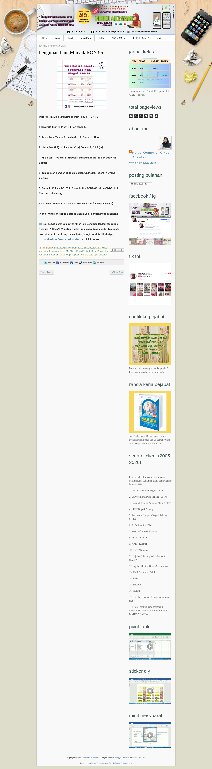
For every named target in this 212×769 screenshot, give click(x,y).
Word (57, 38)
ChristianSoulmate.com (99, 763)
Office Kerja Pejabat (69, 254)
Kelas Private (97, 251)
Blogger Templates (122, 758)
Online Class (86, 254)
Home (45, 38)
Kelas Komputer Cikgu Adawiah (151, 155)
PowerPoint (85, 38)
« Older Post (116, 272)
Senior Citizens (126, 763)
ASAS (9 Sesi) (119, 38)
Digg (74, 262)
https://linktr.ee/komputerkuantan (59, 239)
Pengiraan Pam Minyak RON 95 (71, 52)
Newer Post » (46, 272)
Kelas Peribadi (83, 251)
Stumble (98, 262)
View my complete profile (143, 162)
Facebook (62, 262)
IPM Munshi (73, 247)
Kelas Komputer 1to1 (90, 247)
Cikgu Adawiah (59, 247)
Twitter (49, 262)
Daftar (101, 38)
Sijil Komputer (100, 254)
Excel (70, 38)
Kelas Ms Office (67, 251)
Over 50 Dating (114, 763)
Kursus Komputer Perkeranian (88, 758)
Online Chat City (138, 758)
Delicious (85, 262)
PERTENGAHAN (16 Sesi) (147, 38)
